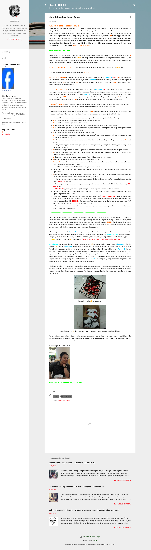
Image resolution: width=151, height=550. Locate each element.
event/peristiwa (66, 396)
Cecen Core (14, 21)
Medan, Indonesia (64, 400)
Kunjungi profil (15, 39)
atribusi (56, 396)
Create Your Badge (6, 90)
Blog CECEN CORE (57, 5)
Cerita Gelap (6, 134)
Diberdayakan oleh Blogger (90, 537)
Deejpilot (95, 540)
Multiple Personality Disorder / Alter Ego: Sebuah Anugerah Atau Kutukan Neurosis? (84, 510)
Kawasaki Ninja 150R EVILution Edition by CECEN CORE (72, 463)
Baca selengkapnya (122, 480)
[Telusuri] (134, 5)
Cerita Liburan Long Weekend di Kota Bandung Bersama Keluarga (76, 486)
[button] (130, 17)
